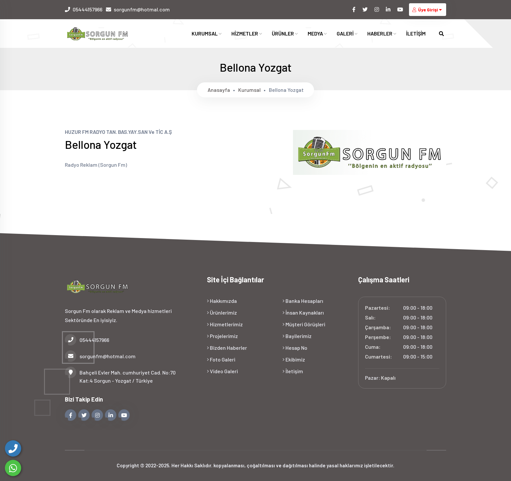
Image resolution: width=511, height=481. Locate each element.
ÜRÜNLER (285, 34)
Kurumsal (249, 90)
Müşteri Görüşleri (304, 324)
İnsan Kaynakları (303, 312)
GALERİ (347, 34)
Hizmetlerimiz (225, 324)
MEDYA (317, 34)
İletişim (293, 371)
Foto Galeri (221, 359)
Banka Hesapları (303, 301)
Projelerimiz (222, 336)
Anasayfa (219, 90)
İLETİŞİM (416, 34)
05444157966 (87, 10)
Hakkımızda (222, 301)
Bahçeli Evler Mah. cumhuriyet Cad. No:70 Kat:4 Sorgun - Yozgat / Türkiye (120, 376)
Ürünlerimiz (222, 312)
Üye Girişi (427, 9)
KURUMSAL (207, 34)
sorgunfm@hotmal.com (142, 10)
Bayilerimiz (297, 336)
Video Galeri (222, 371)
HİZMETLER (246, 34)
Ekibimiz (294, 359)
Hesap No (295, 348)
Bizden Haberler (227, 348)
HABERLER (381, 34)
